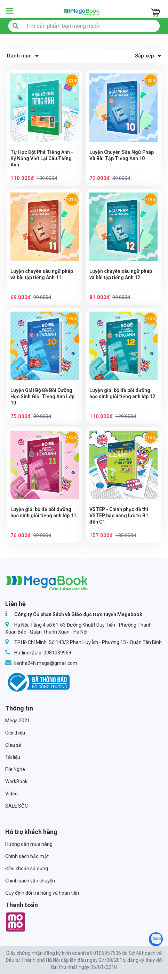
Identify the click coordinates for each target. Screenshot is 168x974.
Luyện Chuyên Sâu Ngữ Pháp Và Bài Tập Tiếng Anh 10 (121, 155)
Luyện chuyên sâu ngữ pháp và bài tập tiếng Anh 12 (120, 274)
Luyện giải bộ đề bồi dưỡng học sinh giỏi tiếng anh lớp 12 (122, 393)
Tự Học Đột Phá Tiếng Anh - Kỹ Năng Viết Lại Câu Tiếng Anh (41, 158)
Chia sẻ (13, 745)
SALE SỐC (16, 806)
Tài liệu (12, 757)
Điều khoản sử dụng (26, 868)
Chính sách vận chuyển (30, 880)
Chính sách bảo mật (27, 856)
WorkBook (16, 781)
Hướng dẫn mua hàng (29, 844)
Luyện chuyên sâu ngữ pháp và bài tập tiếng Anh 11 (41, 274)
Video (11, 793)
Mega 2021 (17, 720)
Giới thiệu (15, 733)
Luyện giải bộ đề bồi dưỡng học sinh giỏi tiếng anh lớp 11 (43, 512)
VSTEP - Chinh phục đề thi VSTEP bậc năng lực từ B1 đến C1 (118, 515)
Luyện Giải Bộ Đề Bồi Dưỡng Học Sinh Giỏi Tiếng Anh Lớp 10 (42, 396)
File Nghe (15, 769)
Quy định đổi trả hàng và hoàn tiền (42, 893)
